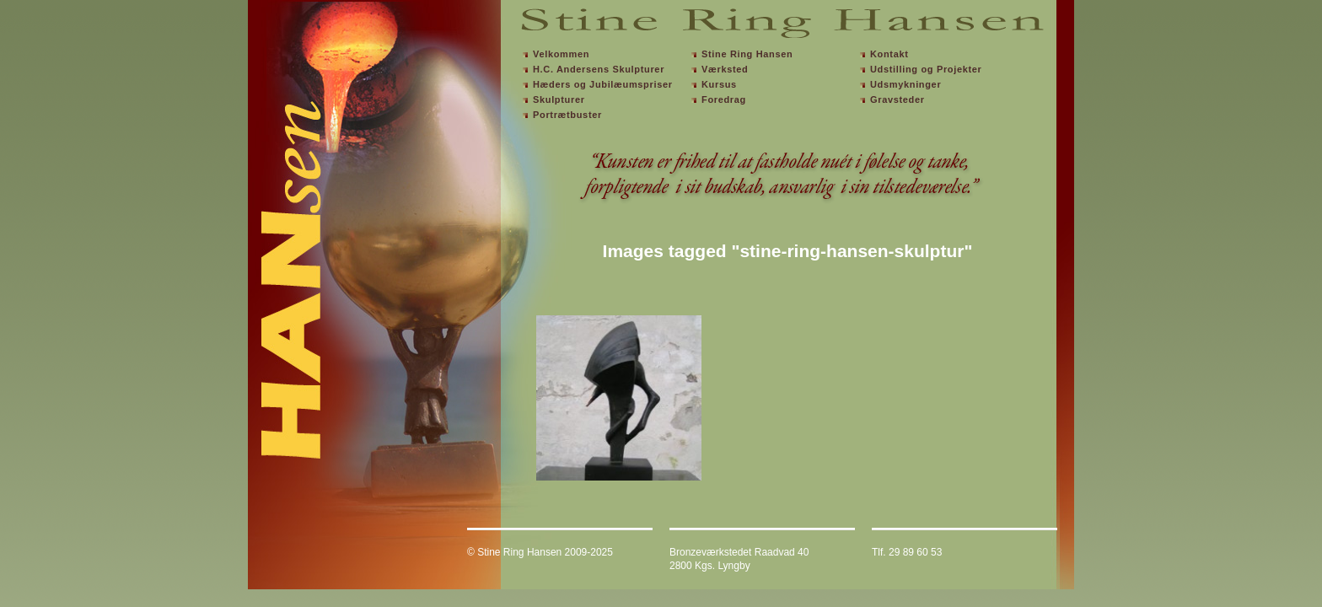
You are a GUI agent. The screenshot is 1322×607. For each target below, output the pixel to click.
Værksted (724, 69)
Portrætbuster (567, 115)
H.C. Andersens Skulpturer (598, 69)
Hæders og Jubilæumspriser (603, 84)
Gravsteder (897, 99)
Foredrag (723, 99)
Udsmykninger (905, 84)
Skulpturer (559, 99)
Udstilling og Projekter (926, 69)
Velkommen (561, 54)
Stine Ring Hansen (747, 54)
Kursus (719, 84)
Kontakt (889, 54)
